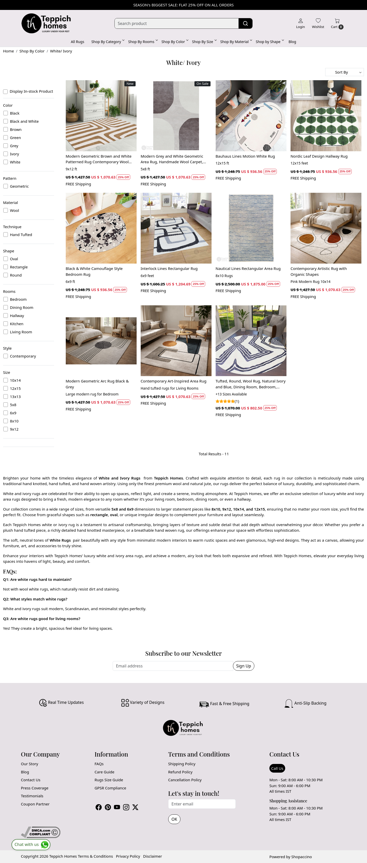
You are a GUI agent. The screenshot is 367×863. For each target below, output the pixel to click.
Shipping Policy (181, 763)
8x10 (14, 421)
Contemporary (23, 356)
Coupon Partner (35, 803)
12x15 (15, 388)
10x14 (15, 380)
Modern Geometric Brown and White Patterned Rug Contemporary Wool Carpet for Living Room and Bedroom (99, 159)
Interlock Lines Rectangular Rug (169, 268)
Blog (292, 41)
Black (14, 113)
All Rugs (77, 41)
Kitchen (16, 323)
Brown (15, 129)
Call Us (277, 768)
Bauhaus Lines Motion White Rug (245, 156)
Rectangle (19, 267)
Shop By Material (235, 41)
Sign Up (243, 666)
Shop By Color (174, 41)
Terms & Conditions (95, 856)
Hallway (17, 315)
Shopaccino (301, 856)
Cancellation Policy (185, 779)
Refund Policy (180, 771)
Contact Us (30, 779)
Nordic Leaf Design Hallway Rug (319, 156)
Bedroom (18, 299)
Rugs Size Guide (109, 779)
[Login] (300, 23)
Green (15, 137)
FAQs (99, 763)
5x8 (13, 404)
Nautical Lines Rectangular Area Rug (248, 268)
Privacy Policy (128, 856)
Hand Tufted (21, 234)
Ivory (14, 154)
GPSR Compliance (110, 787)
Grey (14, 145)
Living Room (21, 332)
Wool (14, 210)
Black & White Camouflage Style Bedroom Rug (94, 271)
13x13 (15, 396)
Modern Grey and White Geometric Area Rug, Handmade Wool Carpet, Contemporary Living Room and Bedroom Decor (172, 159)
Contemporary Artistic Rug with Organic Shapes (319, 271)
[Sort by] (344, 72)
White (15, 162)
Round (16, 275)
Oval (14, 258)
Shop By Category (107, 41)
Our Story (29, 763)
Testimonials (32, 795)
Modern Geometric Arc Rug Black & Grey (97, 383)
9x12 (14, 429)
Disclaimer (152, 856)
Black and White (24, 121)
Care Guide (104, 771)
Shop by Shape (269, 41)
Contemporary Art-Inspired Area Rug (173, 380)
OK (174, 819)
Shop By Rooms (142, 41)
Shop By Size (204, 41)
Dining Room (21, 307)
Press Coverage (34, 787)
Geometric (19, 186)
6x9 (13, 412)
